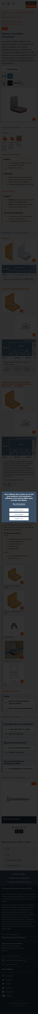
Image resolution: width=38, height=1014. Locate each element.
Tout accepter (19, 510)
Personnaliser (19, 514)
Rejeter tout (19, 518)
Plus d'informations (19, 504)
